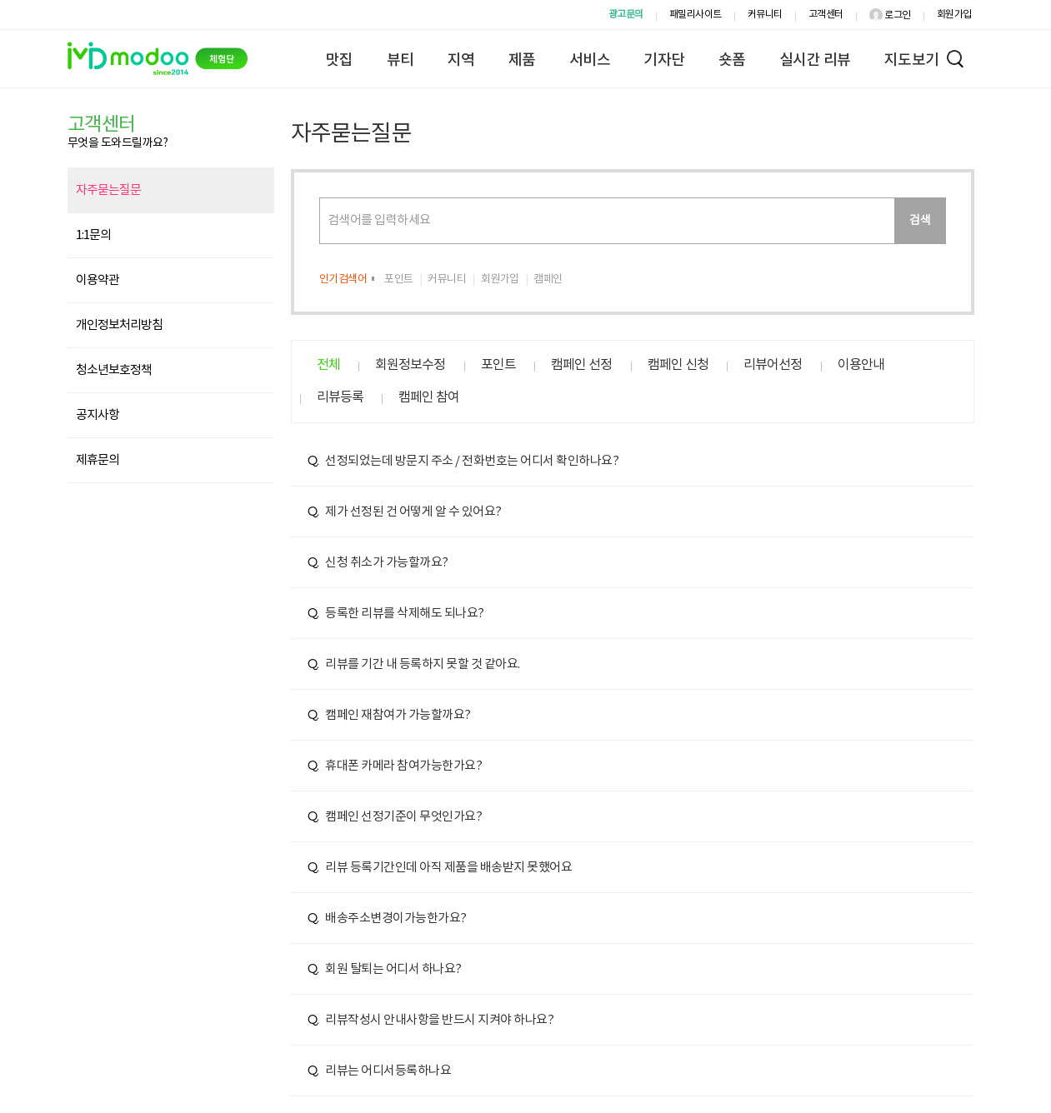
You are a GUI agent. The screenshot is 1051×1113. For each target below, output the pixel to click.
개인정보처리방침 (119, 325)
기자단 (664, 60)
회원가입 (954, 14)
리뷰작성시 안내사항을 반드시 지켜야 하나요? (431, 1020)
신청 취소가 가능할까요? (378, 563)
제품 (522, 60)
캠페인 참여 (428, 397)
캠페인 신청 (678, 364)
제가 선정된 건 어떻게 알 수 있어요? (405, 512)
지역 (461, 60)
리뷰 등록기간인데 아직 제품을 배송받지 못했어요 (440, 868)
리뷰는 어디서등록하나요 (380, 1071)
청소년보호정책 (114, 370)
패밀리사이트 (695, 14)
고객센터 (825, 14)
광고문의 (625, 14)
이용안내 (861, 364)
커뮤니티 (765, 14)
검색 (919, 220)
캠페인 (548, 279)
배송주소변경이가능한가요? (387, 918)
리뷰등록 (340, 397)
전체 (328, 364)
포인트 (398, 279)
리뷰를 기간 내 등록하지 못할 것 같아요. (414, 664)
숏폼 (732, 60)
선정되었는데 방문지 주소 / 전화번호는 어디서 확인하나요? (463, 461)
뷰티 (400, 60)
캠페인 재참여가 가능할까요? (389, 715)
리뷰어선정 (772, 364)
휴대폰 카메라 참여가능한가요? (395, 766)
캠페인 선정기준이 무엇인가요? (395, 817)
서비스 (590, 60)
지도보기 (911, 60)
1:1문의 (93, 235)
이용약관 (97, 280)
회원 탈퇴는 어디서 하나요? (385, 969)
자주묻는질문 (108, 190)
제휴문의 (97, 460)
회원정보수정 (410, 364)
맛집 (339, 60)
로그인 (890, 15)
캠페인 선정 (581, 364)
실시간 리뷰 (815, 60)
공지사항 (97, 415)
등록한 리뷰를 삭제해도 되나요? (396, 613)
